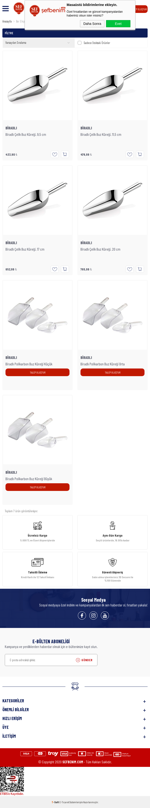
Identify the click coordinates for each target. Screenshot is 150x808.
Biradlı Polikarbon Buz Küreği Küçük (28, 364)
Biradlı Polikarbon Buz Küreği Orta (102, 364)
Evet (118, 24)
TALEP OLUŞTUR (139, 9)
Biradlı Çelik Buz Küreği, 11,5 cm (100, 134)
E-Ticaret (64, 802)
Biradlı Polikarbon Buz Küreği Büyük (28, 479)
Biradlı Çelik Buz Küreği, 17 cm (24, 249)
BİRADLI (11, 128)
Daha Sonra (92, 24)
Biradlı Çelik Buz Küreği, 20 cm (100, 249)
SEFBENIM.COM (72, 762)
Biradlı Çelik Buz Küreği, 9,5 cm (25, 134)
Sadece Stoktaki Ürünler (93, 42)
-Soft (55, 802)
